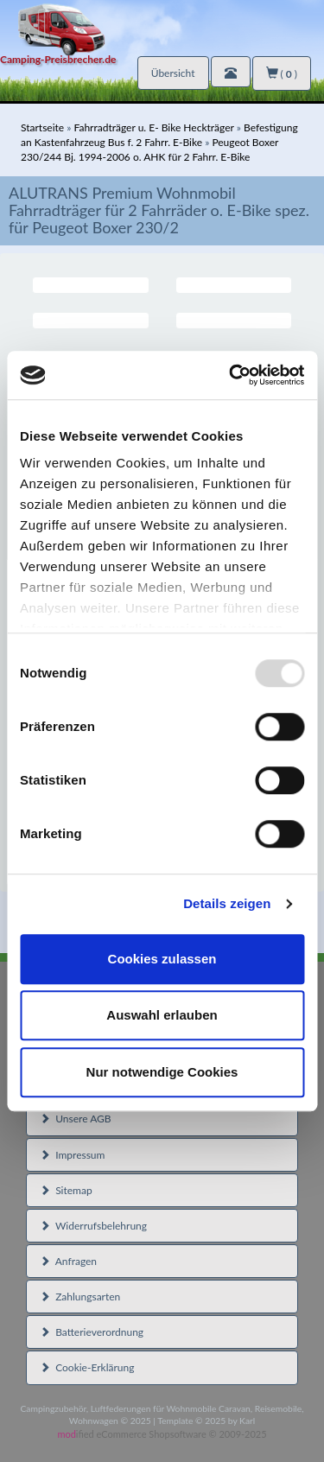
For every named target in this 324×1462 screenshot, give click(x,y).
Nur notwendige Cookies (162, 1072)
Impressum (72, 1154)
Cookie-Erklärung (87, 1367)
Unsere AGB (75, 1118)
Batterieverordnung (91, 1331)
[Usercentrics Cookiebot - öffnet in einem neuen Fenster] (230, 375)
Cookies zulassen (162, 958)
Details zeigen (226, 903)
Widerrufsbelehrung (93, 1225)
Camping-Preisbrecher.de (58, 59)
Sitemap (66, 1190)
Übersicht (173, 73)
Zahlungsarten (80, 1296)
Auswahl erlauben (161, 1015)
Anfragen (68, 1261)
